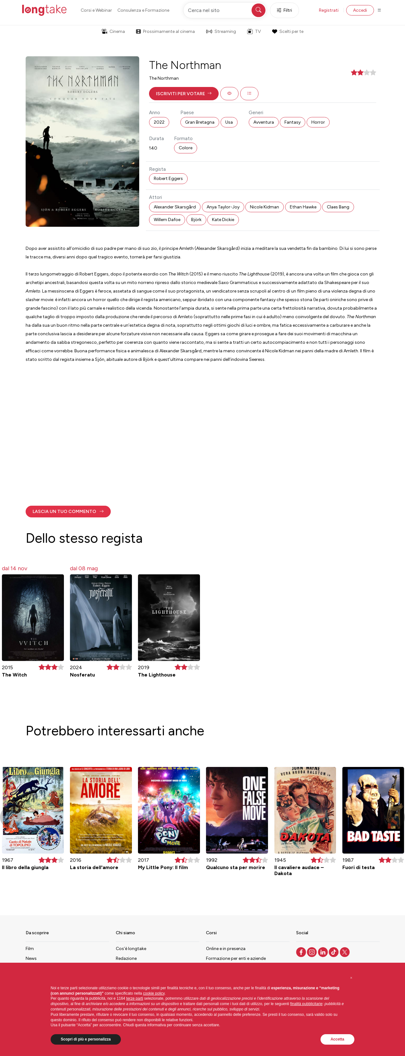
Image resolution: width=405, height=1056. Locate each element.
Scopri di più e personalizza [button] (86, 1039)
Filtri (284, 10)
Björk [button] (196, 219)
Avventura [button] (263, 122)
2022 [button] (159, 122)
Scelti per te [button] (287, 31)
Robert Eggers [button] (168, 178)
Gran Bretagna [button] (200, 122)
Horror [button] (318, 122)
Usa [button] (229, 122)
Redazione (126, 958)
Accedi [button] (360, 10)
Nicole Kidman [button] (264, 207)
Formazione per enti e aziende (236, 958)
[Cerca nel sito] (225, 10)
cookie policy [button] (154, 993)
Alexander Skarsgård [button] (175, 207)
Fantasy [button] (292, 122)
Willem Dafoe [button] (167, 219)
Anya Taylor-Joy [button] (223, 207)
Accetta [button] (337, 1039)
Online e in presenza (226, 948)
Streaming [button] (221, 31)
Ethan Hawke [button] (303, 207)
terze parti (134, 998)
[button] (184, 93)
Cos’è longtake (131, 948)
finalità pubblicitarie (306, 1004)
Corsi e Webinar (96, 10)
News (31, 958)
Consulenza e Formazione (143, 10)
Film (30, 948)
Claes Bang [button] (338, 207)
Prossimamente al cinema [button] (165, 31)
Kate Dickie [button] (223, 219)
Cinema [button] (113, 31)
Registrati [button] (329, 10)
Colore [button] (185, 148)
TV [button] (254, 31)
